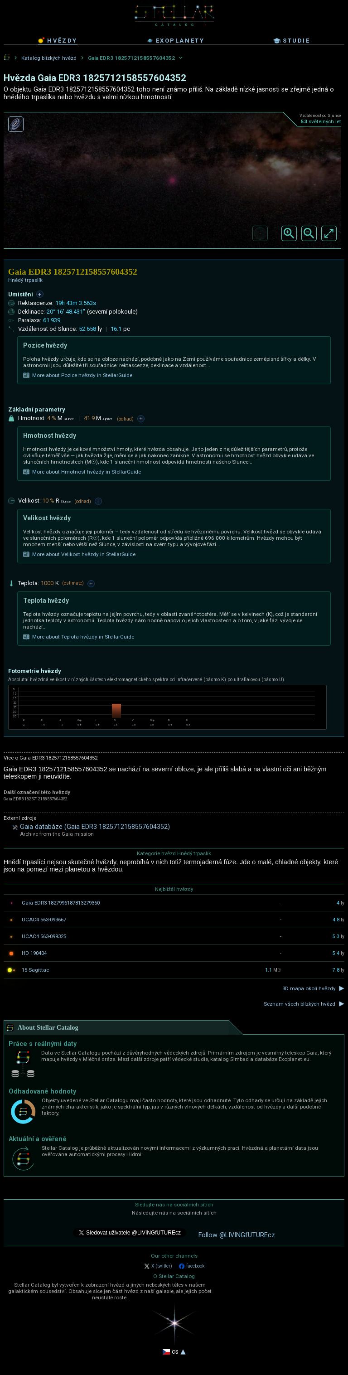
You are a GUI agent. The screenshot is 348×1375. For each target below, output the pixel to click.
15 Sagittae (35, 970)
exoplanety (175, 40)
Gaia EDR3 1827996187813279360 (61, 903)
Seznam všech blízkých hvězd (299, 1004)
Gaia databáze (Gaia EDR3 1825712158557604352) (95, 827)
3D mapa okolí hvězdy (308, 988)
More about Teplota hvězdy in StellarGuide (78, 637)
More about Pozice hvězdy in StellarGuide (77, 375)
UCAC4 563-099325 (44, 936)
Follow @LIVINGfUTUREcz (236, 1235)
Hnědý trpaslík (25, 280)
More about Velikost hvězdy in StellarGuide (79, 554)
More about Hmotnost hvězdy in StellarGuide (82, 472)
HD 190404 (34, 953)
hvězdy (57, 40)
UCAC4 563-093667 (44, 919)
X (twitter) (158, 1266)
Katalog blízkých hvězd (49, 58)
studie (291, 40)
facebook (191, 1266)
